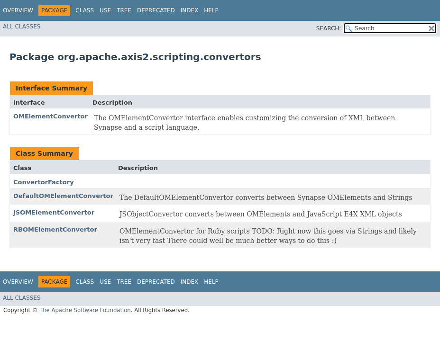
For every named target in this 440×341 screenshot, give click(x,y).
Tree (124, 10)
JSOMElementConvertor (53, 212)
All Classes (21, 26)
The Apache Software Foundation (85, 310)
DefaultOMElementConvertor (63, 195)
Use (105, 10)
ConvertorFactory (43, 182)
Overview (18, 10)
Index (190, 10)
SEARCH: (328, 28)
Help (211, 10)
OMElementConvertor (50, 116)
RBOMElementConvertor (55, 229)
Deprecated (156, 10)
